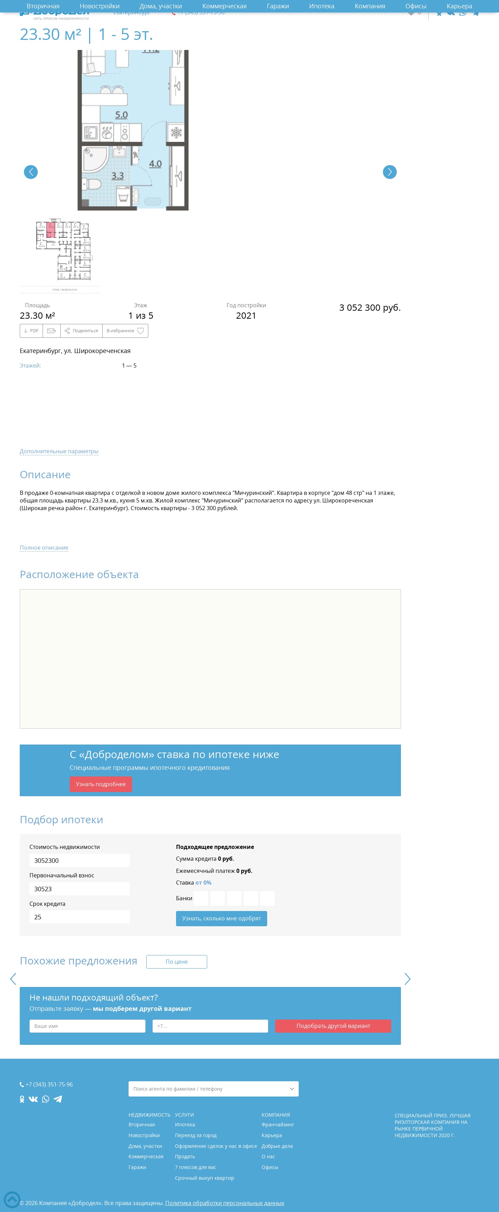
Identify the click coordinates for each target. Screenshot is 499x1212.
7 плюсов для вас (195, 1167)
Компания (370, 6)
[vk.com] (450, 12)
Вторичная (43, 6)
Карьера (459, 6)
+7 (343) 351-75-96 (201, 12)
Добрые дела (277, 1146)
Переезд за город (196, 1135)
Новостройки (100, 6)
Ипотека (321, 6)
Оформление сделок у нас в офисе (216, 1146)
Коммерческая (224, 6)
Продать (185, 1156)
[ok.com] (439, 12)
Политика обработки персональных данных (224, 1203)
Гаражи (278, 6)
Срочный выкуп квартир (204, 1178)
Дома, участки (161, 6)
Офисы (416, 6)
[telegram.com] (475, 12)
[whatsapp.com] (462, 12)
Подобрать (333, 1026)
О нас (268, 1156)
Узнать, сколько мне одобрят (221, 918)
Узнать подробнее (101, 784)
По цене (177, 961)
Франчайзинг (278, 1124)
